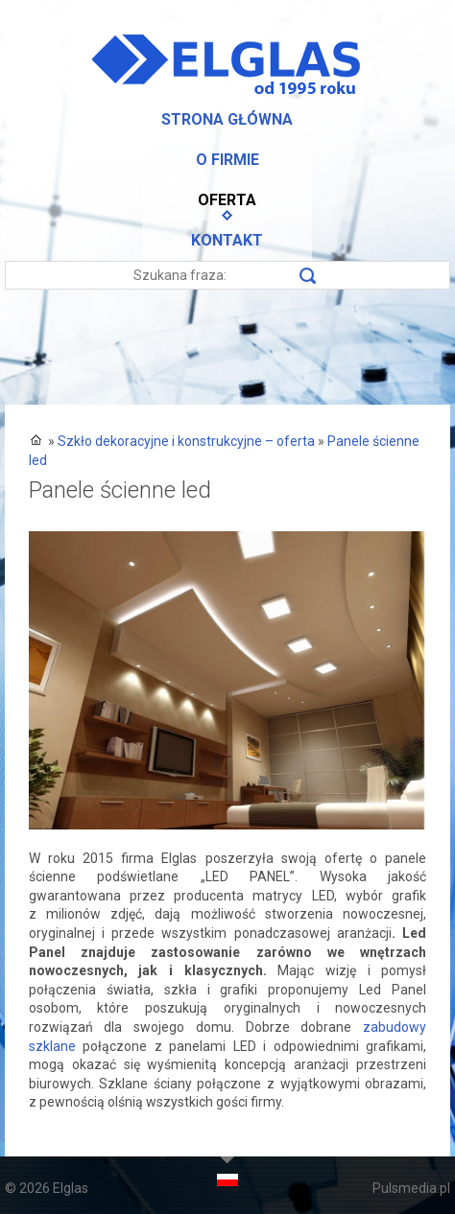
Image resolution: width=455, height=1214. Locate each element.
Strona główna (227, 119)
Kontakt (227, 240)
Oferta (227, 200)
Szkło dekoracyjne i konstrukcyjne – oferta (186, 441)
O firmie (227, 160)
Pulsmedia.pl (411, 1188)
